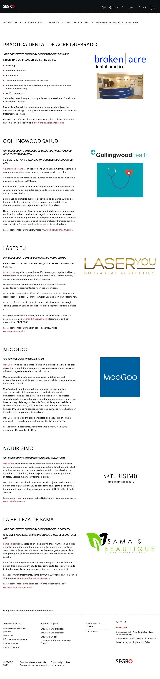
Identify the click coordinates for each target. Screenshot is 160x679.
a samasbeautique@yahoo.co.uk (32, 578)
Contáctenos (92, 631)
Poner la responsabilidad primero (14, 630)
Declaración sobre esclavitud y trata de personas (42, 665)
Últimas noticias (10, 643)
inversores (8, 635)
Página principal (10, 22)
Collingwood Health (13, 168)
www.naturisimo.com (14, 501)
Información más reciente (15, 639)
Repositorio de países (32, 22)
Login (131, 7)
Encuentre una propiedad (53, 629)
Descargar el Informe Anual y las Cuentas (56, 642)
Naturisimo (8, 463)
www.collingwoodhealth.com (56, 229)
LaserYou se (9, 272)
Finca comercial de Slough (77, 22)
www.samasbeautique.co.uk (17, 587)
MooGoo (7, 364)
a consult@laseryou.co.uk (35, 318)
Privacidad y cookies (60, 662)
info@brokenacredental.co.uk (49, 122)
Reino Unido (54, 22)
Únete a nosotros (11, 647)
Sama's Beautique (12, 543)
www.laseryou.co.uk (13, 331)
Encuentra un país (49, 636)
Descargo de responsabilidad (33, 662)
